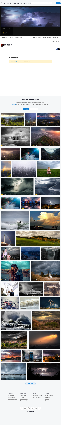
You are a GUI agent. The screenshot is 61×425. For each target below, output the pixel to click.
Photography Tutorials (37, 395)
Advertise (47, 399)
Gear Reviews (11, 397)
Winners (4, 37)
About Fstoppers (49, 395)
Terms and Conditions (33, 413)
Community (19, 3)
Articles (9, 3)
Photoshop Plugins (37, 397)
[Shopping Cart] (50, 3)
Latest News (11, 395)
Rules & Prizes (37, 37)
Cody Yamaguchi (8, 44)
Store (29, 3)
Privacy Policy (26, 413)
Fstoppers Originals (12, 399)
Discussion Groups (24, 399)
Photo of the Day (23, 397)
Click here (13, 104)
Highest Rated (34, 109)
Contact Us (47, 397)
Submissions (47, 37)
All (26, 109)
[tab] (25, 109)
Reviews (14, 3)
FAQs (46, 400)
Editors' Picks (23, 395)
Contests (25, 3)
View (53, 41)
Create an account (18, 61)
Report (57, 41)
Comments (56, 37)
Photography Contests (25, 400)
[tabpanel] (30, 251)
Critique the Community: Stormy (16, 37)
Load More (30, 383)
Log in (11, 61)
